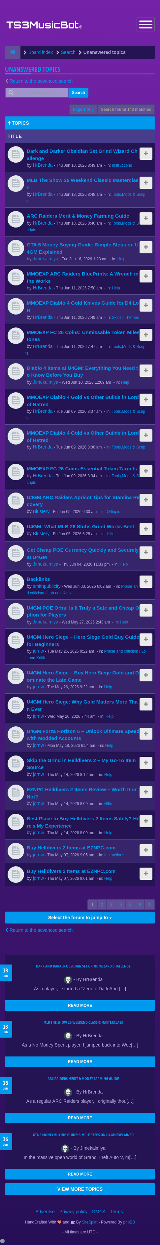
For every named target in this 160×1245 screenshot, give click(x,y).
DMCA (99, 1211)
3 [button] (111, 904)
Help (121, 259)
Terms (116, 1211)
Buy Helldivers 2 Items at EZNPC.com (71, 847)
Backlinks (38, 579)
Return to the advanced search (41, 81)
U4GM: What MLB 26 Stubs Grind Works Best (80, 526)
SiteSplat (89, 1222)
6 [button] (140, 904)
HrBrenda (43, 165)
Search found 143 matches (126, 109)
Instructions (122, 165)
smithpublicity (47, 586)
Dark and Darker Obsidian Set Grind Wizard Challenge (83, 966)
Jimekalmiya (45, 258)
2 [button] (102, 904)
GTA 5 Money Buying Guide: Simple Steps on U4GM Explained (83, 1135)
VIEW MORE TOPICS (80, 1189)
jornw (38, 651)
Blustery (41, 511)
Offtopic (113, 511)
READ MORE (80, 1005)
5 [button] (130, 904)
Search (78, 92)
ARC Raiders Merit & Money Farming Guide (78, 216)
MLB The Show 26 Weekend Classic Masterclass (83, 1022)
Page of (83, 109)
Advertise (45, 1211)
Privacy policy (73, 1211)
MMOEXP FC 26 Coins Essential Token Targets (82, 468)
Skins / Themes (125, 317)
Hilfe (110, 534)
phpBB (129, 1222)
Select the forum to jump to (80, 917)
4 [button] (121, 904)
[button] (149, 904)
